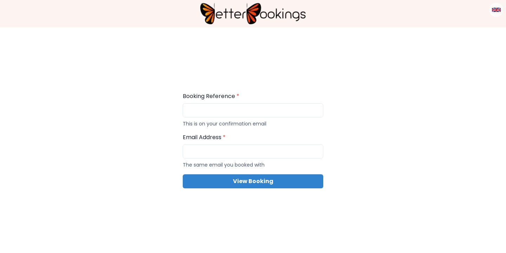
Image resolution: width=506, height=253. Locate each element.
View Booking (253, 181)
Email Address (204, 137)
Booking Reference (211, 96)
